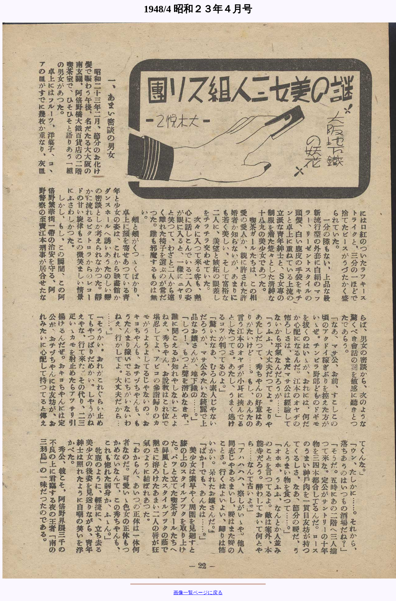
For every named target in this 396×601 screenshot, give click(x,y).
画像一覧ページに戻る (198, 592)
